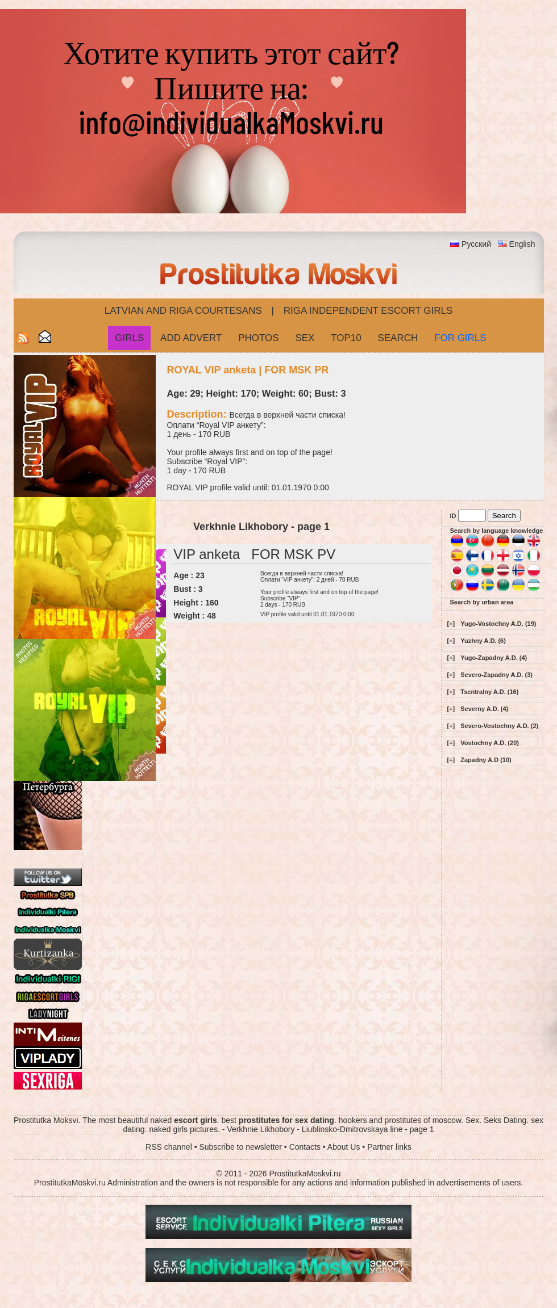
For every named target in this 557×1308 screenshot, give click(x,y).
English (522, 244)
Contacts (305, 1146)
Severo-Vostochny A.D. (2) (499, 725)
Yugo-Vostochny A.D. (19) (498, 623)
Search (397, 338)
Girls (129, 338)
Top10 (346, 338)
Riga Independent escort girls (368, 310)
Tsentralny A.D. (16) (489, 691)
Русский (476, 244)
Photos (258, 338)
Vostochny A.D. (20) (489, 742)
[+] (451, 623)
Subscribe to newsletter (240, 1146)
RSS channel (169, 1146)
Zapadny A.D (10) (485, 759)
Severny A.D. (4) (484, 708)
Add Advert (191, 338)
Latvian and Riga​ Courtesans (183, 310)
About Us (343, 1146)
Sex (304, 338)
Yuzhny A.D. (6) (483, 640)
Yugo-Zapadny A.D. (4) (493, 657)
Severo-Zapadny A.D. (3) (496, 674)
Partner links (389, 1146)
